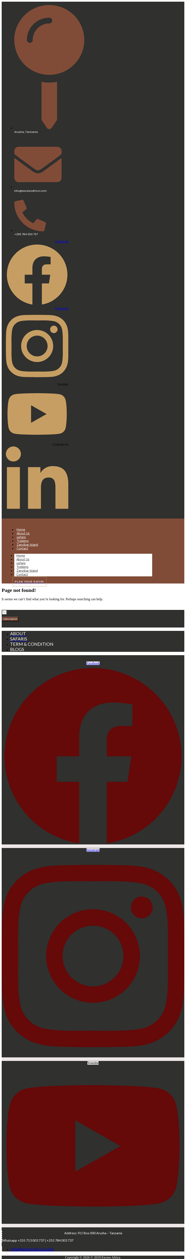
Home (21, 529)
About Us (23, 533)
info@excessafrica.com (32, 1248)
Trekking (23, 541)
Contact (22, 548)
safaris (21, 537)
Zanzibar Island (27, 544)
